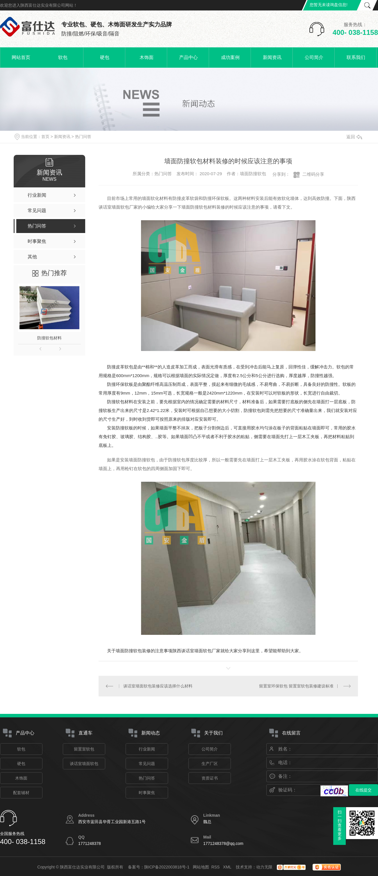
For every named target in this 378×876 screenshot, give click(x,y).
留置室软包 (84, 749)
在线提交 (363, 790)
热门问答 (83, 136)
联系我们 (356, 57)
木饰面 (147, 57)
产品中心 (188, 57)
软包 (62, 57)
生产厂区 (210, 763)
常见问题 (147, 763)
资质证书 (210, 778)
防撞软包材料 (49, 338)
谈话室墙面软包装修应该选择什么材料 (157, 686)
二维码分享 (313, 174)
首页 (45, 136)
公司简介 (314, 57)
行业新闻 (147, 749)
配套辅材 (21, 792)
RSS (216, 867)
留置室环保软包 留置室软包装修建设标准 (296, 686)
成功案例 (230, 57)
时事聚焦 (147, 792)
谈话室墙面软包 (84, 763)
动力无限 (264, 867)
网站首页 (21, 57)
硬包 (104, 57)
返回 (354, 136)
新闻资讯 (272, 57)
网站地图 (201, 867)
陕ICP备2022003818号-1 (167, 867)
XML (227, 867)
